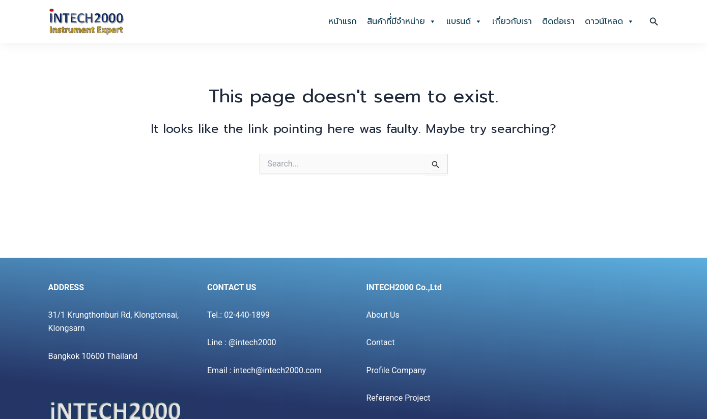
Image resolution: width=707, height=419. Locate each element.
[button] (654, 21)
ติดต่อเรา (558, 21)
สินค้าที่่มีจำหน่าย (401, 21)
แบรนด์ (464, 21)
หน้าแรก (342, 21)
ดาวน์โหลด (609, 21)
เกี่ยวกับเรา (512, 21)
